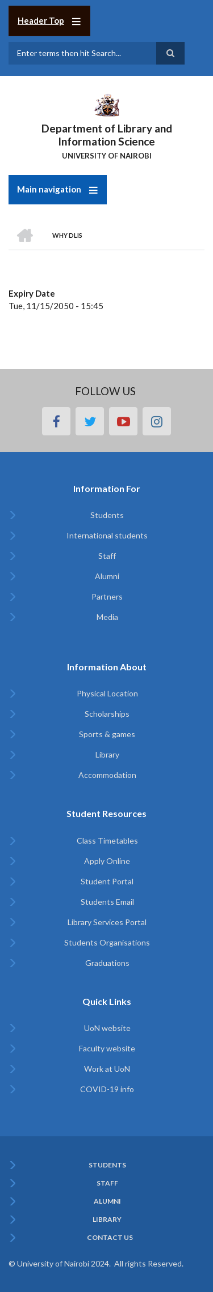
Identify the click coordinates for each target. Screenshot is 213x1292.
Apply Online (107, 861)
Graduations (107, 963)
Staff (107, 556)
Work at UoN (107, 1068)
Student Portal (107, 881)
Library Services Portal (107, 922)
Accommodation (107, 775)
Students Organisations (107, 942)
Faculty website (107, 1048)
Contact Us (110, 1237)
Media (107, 617)
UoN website (107, 1028)
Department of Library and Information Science (106, 135)
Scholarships (107, 713)
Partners (107, 596)
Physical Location (107, 693)
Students (107, 515)
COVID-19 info (107, 1089)
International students (107, 535)
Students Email (107, 901)
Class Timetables (107, 840)
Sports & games (107, 734)
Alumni (107, 576)
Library (107, 754)
